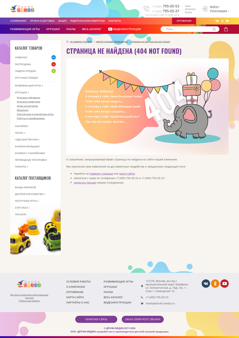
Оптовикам (184, 20)
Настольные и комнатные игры (35, 114)
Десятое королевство (29, 194)
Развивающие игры (28, 85)
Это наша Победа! (26, 77)
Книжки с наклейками (30, 153)
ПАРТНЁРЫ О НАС (77, 302)
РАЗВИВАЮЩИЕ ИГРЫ (25, 29)
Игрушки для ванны (28, 97)
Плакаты (20, 166)
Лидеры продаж (25, 71)
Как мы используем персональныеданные (29, 296)
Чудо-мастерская (26, 139)
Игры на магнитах (27, 106)
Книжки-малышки (27, 146)
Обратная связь (96, 319)
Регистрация (218, 11)
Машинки (22, 110)
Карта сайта (75, 297)
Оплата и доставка (42, 20)
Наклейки (21, 126)
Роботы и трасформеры (31, 118)
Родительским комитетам (87, 20)
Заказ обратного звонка (190, 8)
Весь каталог (91, 29)
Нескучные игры (26, 200)
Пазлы (71, 29)
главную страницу (101, 173)
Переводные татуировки (31, 160)
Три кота (20, 214)
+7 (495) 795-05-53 (157, 297)
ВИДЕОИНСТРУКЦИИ (124, 29)
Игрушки (53, 29)
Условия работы (78, 281)
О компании (18, 20)
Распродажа (23, 64)
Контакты (114, 20)
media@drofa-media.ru (160, 303)
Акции (62, 20)
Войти (214, 6)
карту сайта (127, 173)
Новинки (21, 57)
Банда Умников (25, 187)
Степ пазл (21, 207)
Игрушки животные (28, 101)
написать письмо (85, 182)
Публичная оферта (29, 300)
